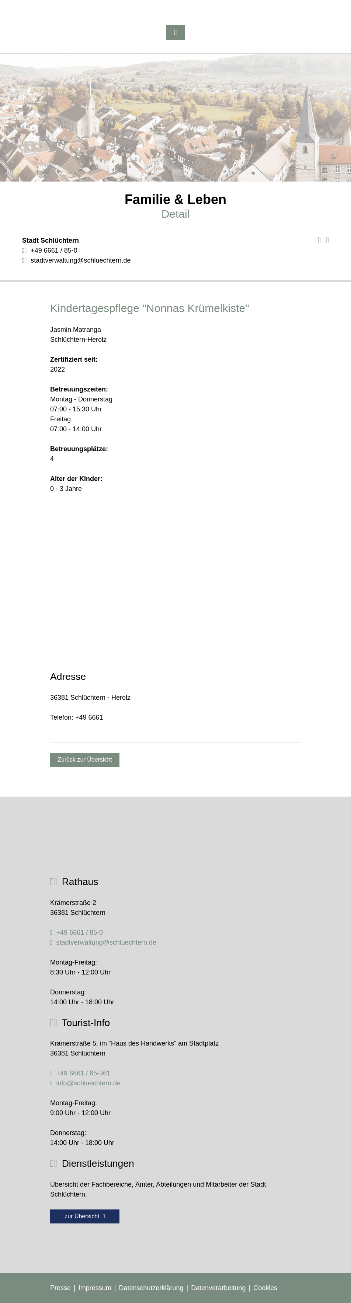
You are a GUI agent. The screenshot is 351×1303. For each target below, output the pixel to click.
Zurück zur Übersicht (85, 759)
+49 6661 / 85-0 (54, 250)
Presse (60, 1288)
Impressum (95, 1288)
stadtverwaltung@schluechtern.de (81, 260)
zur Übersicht (85, 1216)
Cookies (265, 1288)
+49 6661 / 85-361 (83, 1073)
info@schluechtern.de (88, 1083)
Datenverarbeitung (218, 1288)
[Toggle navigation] (175, 32)
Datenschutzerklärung (151, 1288)
